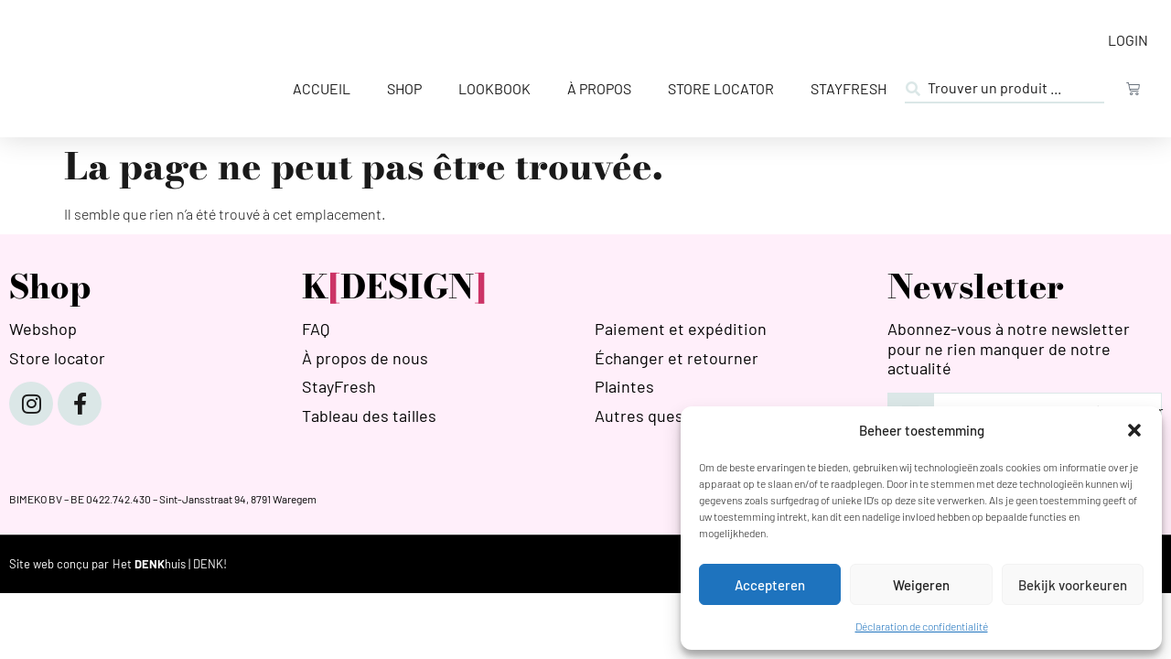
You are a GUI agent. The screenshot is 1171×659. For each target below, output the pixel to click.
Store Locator (721, 88)
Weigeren (921, 585)
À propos (599, 88)
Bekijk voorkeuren (1072, 585)
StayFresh (848, 88)
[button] (1134, 430)
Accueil (321, 88)
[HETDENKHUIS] (170, 564)
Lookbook (494, 88)
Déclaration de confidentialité (921, 626)
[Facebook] (80, 404)
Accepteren (770, 585)
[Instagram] (31, 404)
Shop (404, 88)
